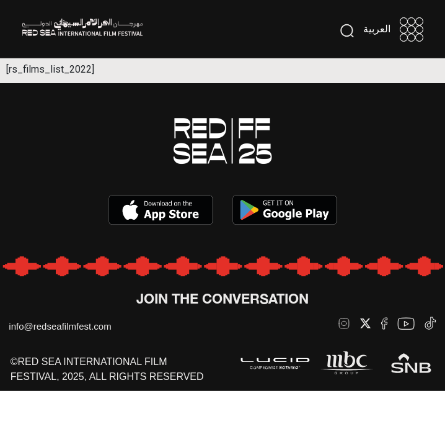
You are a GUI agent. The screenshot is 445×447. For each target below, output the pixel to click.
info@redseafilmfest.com (60, 326)
